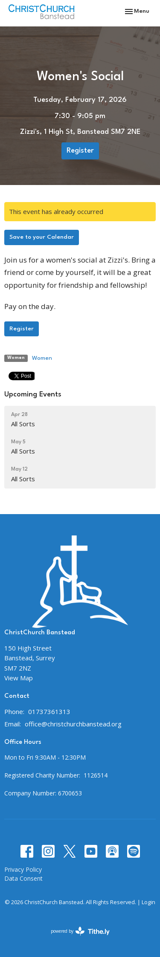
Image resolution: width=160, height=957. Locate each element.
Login (148, 902)
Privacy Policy (23, 869)
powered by (80, 931)
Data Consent (23, 878)
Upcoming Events (32, 394)
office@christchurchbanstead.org (73, 724)
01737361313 (49, 711)
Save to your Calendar (41, 237)
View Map (18, 678)
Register (80, 150)
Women (42, 358)
